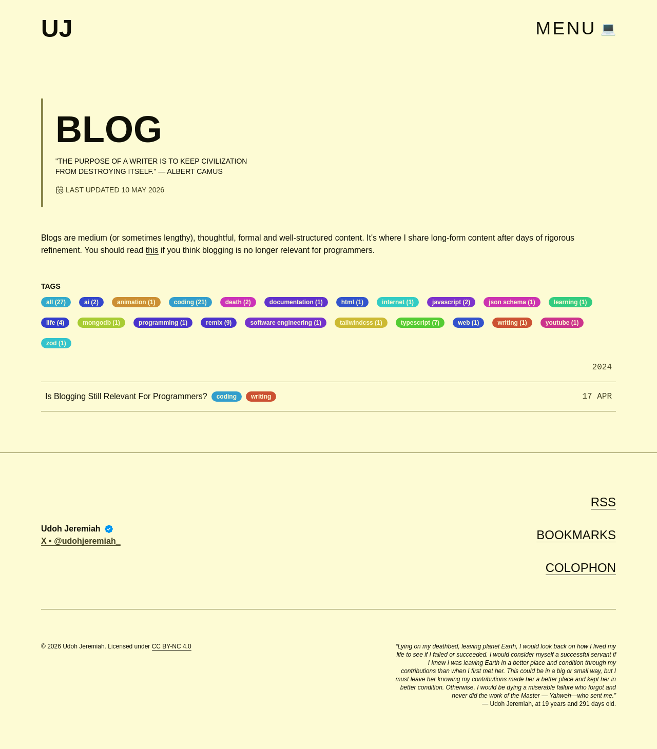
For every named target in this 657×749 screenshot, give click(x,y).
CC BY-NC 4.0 (171, 646)
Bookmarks (576, 535)
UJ (56, 28)
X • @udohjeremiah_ (81, 541)
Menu (565, 28)
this (152, 250)
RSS (603, 502)
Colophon (581, 568)
